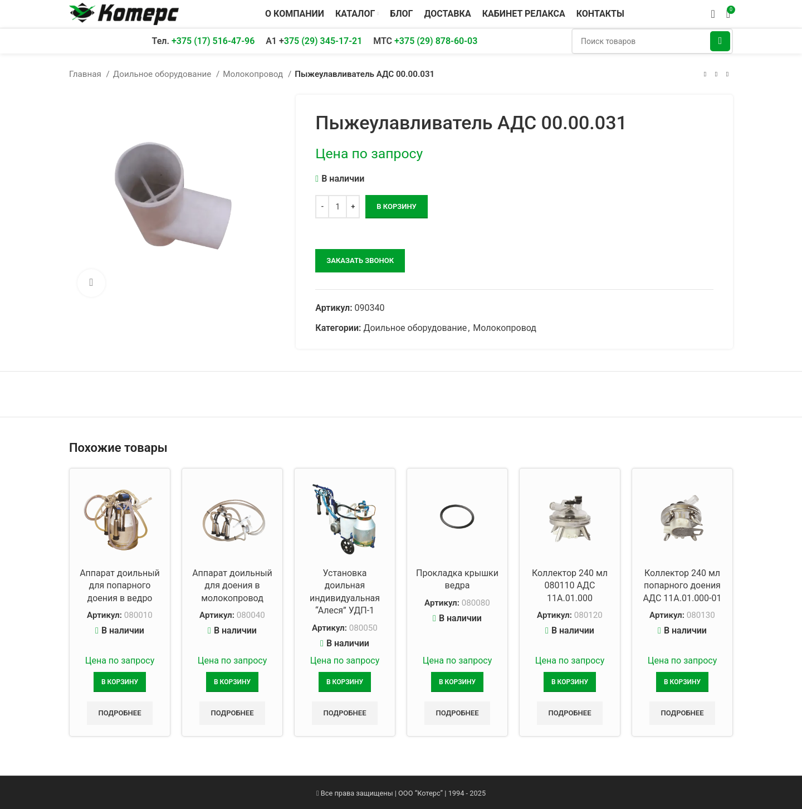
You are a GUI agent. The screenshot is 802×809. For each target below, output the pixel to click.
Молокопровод (254, 74)
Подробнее (119, 713)
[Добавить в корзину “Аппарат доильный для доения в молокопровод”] (232, 682)
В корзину (396, 206)
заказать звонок (360, 260)
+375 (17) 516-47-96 (213, 41)
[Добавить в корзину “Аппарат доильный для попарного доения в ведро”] (120, 682)
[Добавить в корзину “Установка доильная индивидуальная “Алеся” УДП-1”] (345, 682)
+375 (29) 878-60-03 (435, 41)
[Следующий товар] (727, 74)
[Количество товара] (337, 206)
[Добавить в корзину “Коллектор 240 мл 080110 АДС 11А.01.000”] (570, 682)
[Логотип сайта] (124, 13)
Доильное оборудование (163, 74)
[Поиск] (652, 41)
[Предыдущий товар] (705, 74)
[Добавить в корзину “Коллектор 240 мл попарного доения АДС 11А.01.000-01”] (682, 682)
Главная (86, 74)
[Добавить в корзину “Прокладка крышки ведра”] (457, 682)
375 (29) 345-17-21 (323, 41)
